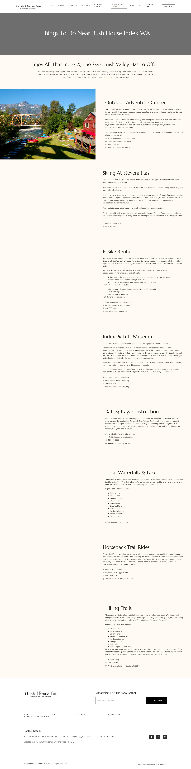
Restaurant (72, 5)
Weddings (85, 5)
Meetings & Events (98, 5)
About (133, 5)
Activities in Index (117, 5)
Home (52, 5)
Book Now (168, 6)
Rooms (61, 5)
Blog (141, 5)
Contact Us (150, 5)
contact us (107, 77)
